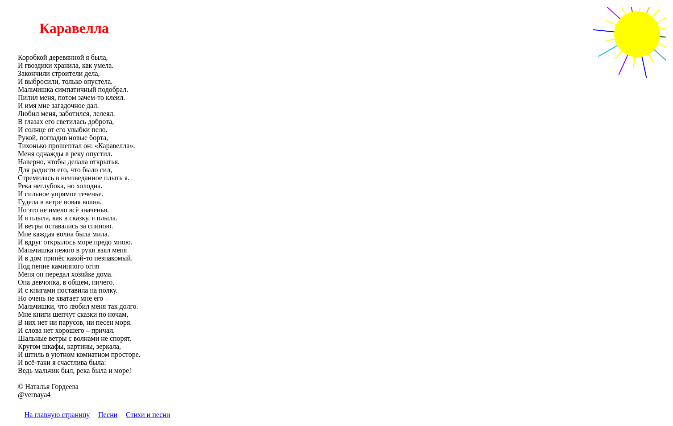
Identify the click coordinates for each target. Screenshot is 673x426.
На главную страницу (57, 414)
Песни (107, 414)
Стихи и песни (148, 414)
